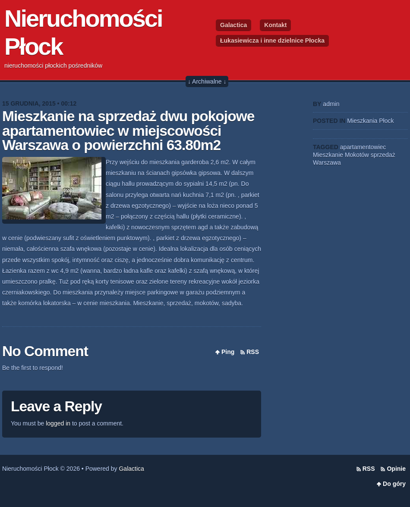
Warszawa (327, 162)
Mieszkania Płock (370, 120)
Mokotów (357, 154)
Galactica (233, 25)
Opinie (396, 468)
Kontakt (275, 25)
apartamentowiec (363, 147)
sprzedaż (383, 154)
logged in (58, 423)
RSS (252, 351)
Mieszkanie (328, 154)
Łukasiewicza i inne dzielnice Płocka (272, 40)
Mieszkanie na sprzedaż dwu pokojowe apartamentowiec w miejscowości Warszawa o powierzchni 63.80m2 (128, 130)
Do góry (394, 483)
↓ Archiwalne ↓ (207, 81)
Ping (227, 351)
